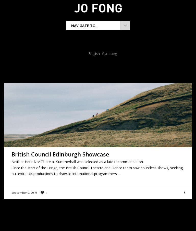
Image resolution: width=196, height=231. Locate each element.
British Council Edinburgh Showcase (60, 154)
